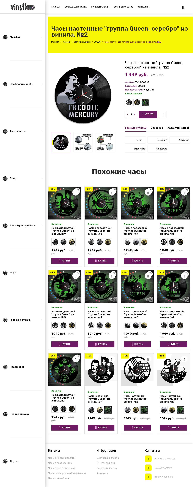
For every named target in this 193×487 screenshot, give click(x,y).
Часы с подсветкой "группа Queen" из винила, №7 (135, 231)
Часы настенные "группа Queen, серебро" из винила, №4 (99, 325)
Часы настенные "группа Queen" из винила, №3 (127, 325)
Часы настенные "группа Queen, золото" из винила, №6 (180, 242)
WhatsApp (161, 148)
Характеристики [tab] (178, 127)
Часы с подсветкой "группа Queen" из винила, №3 (135, 314)
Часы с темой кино (59, 478)
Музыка (66, 42)
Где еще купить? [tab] (135, 127)
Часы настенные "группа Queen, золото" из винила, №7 (144, 242)
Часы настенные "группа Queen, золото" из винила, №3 (144, 325)
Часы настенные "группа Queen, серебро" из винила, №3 (135, 325)
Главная (55, 42)
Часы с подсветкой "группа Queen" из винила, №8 (99, 231)
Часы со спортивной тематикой (67, 473)
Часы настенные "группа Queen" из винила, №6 (163, 242)
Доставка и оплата (107, 457)
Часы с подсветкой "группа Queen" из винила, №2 (145, 102)
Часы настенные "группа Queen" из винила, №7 (127, 242)
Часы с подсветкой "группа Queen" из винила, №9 (63, 231)
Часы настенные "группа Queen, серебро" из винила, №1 (63, 408)
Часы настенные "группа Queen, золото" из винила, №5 (71, 325)
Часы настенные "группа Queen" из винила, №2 (129, 102)
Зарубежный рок (82, 42)
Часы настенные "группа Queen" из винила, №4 (91, 325)
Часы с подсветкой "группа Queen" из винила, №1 (63, 398)
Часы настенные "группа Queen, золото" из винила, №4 (108, 325)
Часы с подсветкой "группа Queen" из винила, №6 (172, 231)
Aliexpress (184, 140)
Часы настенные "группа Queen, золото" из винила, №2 (137, 102)
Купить (148, 114)
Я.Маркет (162, 140)
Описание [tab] (157, 127)
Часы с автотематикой (61, 468)
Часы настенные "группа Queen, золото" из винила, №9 (71, 242)
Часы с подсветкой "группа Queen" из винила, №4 (99, 314)
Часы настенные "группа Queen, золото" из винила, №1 (71, 408)
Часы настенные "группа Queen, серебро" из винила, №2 (172, 325)
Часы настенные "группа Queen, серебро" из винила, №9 (63, 242)
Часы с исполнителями (61, 457)
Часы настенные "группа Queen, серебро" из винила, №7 (135, 242)
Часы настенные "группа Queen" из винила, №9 (55, 242)
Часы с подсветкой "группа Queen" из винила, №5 (63, 314)
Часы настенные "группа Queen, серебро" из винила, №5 (63, 325)
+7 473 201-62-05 (165, 458)
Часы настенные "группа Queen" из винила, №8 (91, 242)
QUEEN (97, 42)
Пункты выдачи (105, 463)
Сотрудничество (106, 468)
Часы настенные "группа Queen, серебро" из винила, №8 (99, 242)
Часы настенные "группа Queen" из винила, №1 (55, 408)
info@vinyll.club (164, 476)
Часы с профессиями (60, 463)
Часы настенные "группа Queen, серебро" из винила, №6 (172, 242)
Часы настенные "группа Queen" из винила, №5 (55, 325)
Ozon (139, 140)
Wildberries (139, 148)
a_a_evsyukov (163, 467)
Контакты (102, 473)
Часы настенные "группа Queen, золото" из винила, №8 (108, 242)
